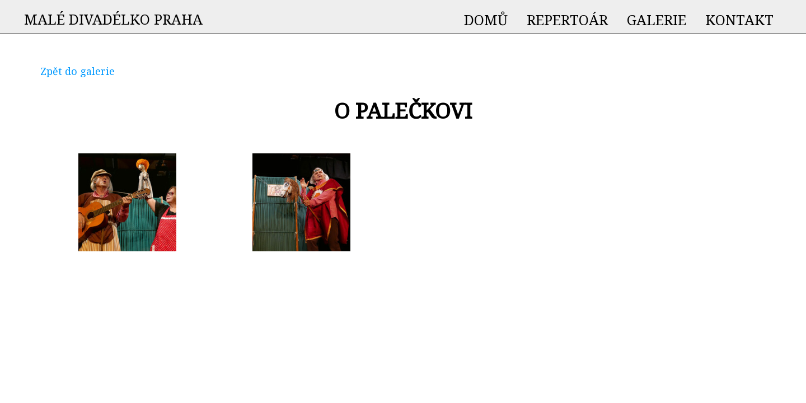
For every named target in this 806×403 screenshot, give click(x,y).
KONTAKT (739, 19)
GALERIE (656, 19)
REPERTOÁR (567, 19)
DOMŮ (486, 19)
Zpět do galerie (77, 71)
